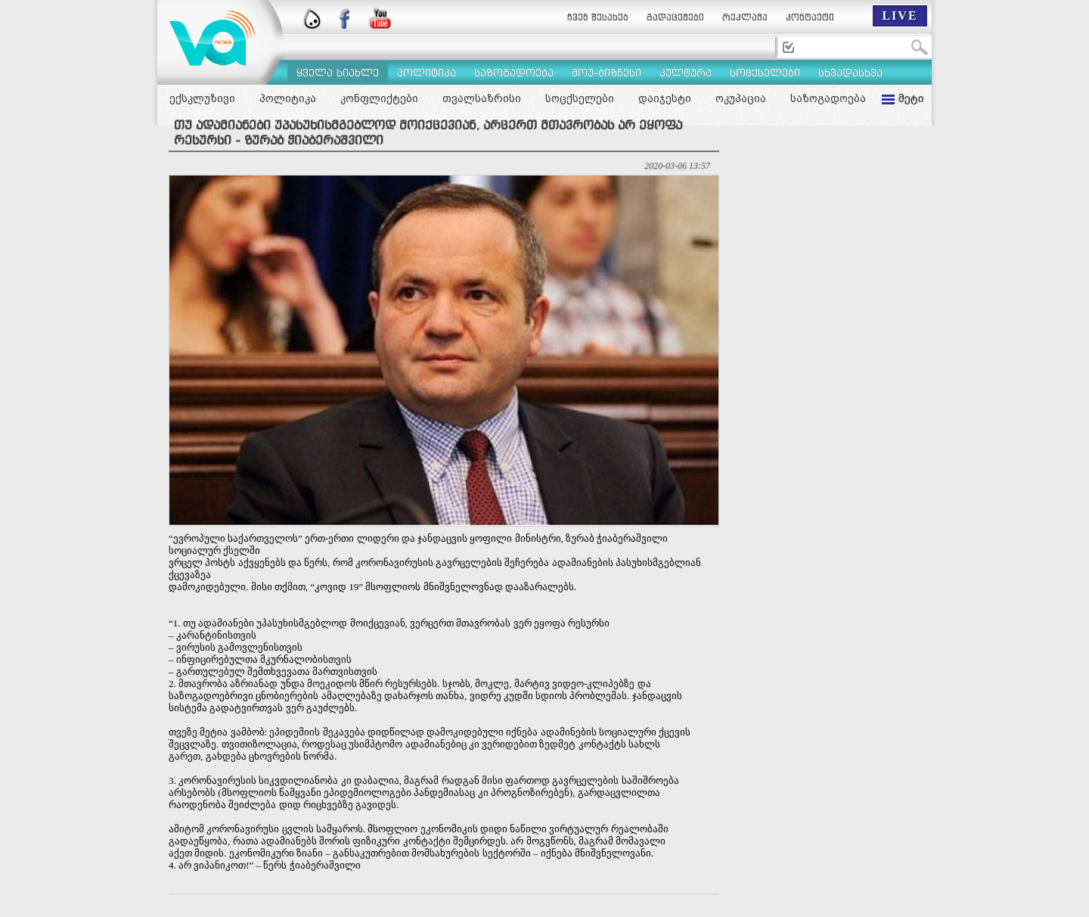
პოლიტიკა (287, 98)
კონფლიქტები (379, 98)
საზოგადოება (828, 98)
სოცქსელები (579, 98)
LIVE (899, 15)
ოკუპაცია (740, 98)
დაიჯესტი (664, 98)
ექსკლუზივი (202, 98)
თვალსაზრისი (481, 98)
